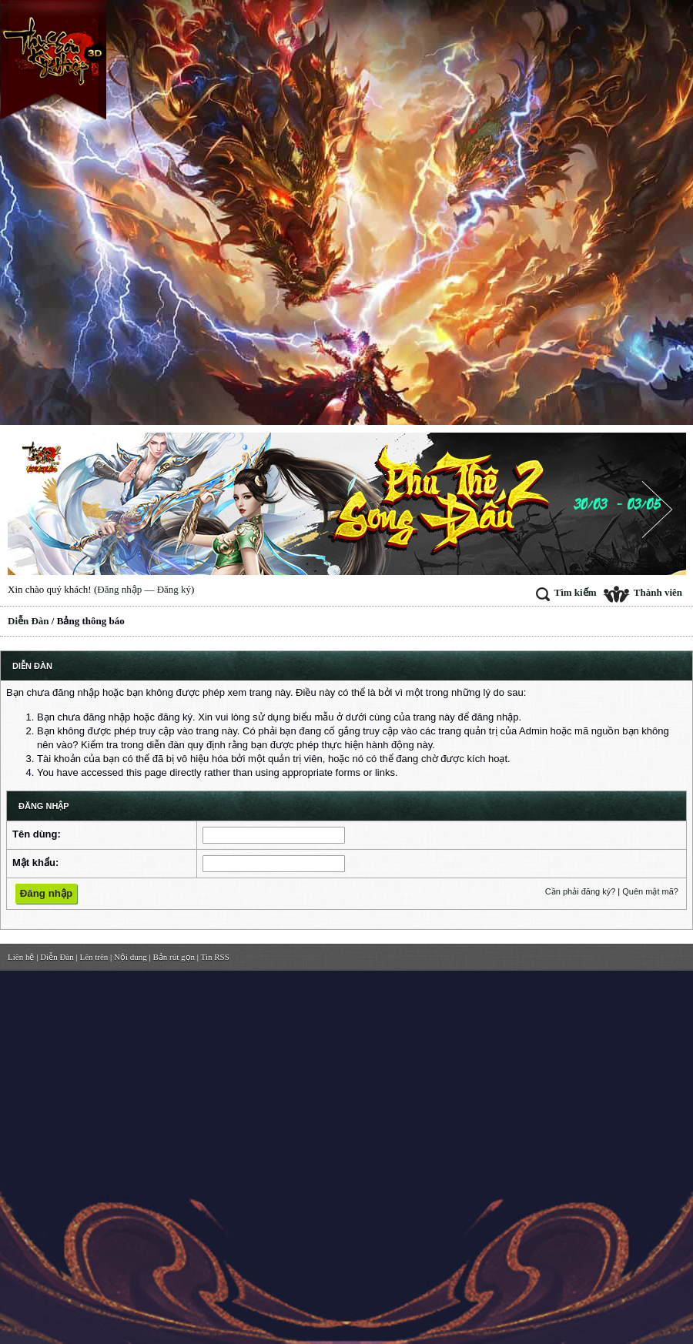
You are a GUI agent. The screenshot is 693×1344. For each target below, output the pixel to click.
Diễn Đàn (28, 621)
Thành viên (642, 592)
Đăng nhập (119, 589)
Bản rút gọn (174, 956)
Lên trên (93, 956)
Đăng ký (174, 589)
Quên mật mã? (650, 891)
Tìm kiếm (566, 592)
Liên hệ (21, 956)
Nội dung (130, 956)
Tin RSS (215, 956)
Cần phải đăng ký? (580, 891)
